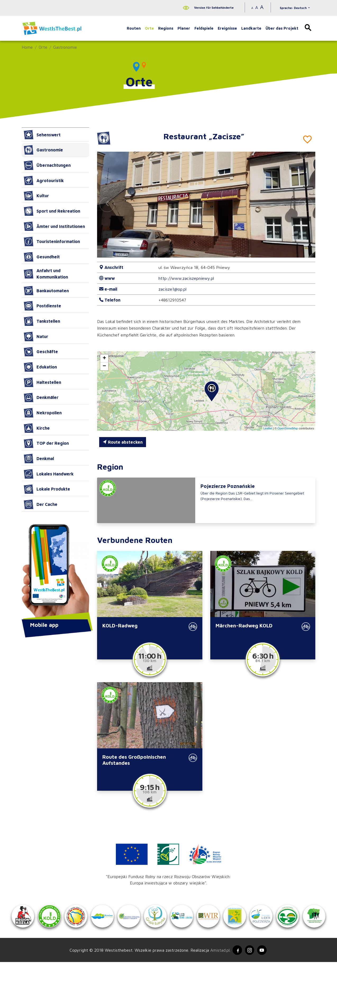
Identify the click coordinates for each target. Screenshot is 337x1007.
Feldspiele (203, 28)
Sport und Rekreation (52, 211)
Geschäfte (41, 352)
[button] (305, 204)
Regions (165, 28)
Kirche (37, 428)
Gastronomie (65, 47)
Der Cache (40, 504)
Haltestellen (42, 382)
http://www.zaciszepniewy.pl (186, 278)
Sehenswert (42, 135)
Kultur (36, 195)
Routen (134, 28)
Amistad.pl (218, 994)
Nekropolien (43, 412)
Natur (36, 336)
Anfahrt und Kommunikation (46, 273)
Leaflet (267, 428)
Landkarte (251, 28)
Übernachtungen (47, 165)
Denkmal (39, 458)
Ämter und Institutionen (54, 226)
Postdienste (42, 306)
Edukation (40, 367)
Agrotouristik (44, 180)
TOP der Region (46, 443)
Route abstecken (123, 442)
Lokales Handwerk (49, 474)
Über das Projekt (282, 28)
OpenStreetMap (287, 428)
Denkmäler (41, 397)
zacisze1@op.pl (172, 289)
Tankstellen (42, 321)
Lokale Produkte (47, 489)
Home (27, 47)
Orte (149, 28)
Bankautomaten (46, 290)
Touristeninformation (52, 241)
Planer (183, 28)
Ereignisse (227, 28)
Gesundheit (42, 257)
